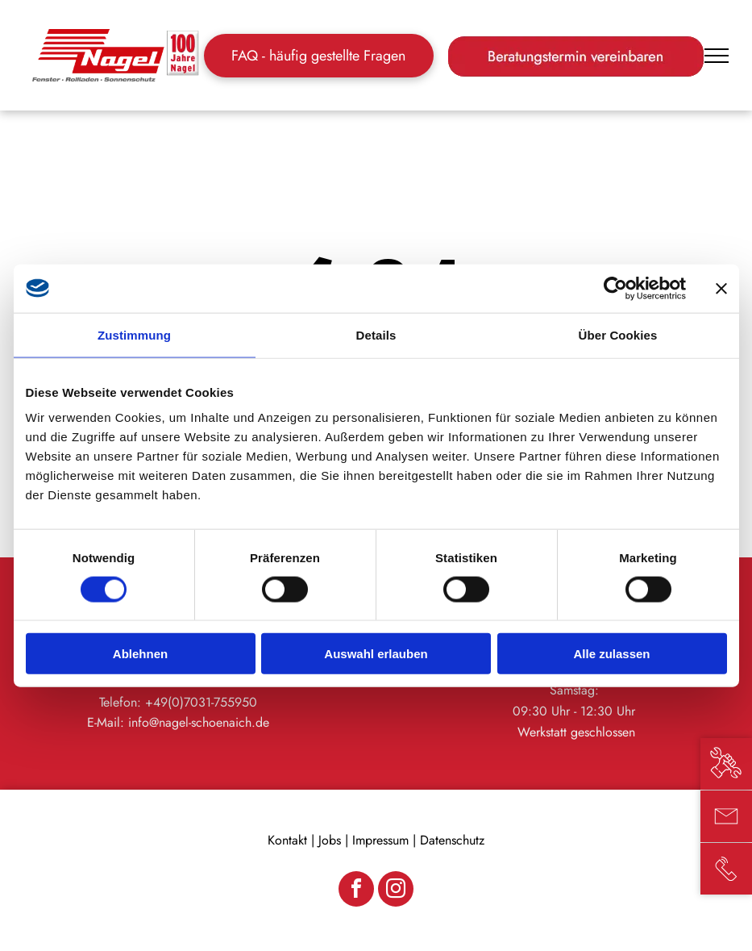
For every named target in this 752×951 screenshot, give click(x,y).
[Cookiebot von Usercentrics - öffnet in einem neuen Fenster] (615, 288)
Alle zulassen (611, 654)
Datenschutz (452, 840)
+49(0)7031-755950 (201, 702)
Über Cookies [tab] (618, 334)
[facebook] (356, 891)
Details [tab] (376, 334)
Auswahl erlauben (375, 654)
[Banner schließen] (721, 288)
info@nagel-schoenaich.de (198, 722)
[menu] (716, 56)
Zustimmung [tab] (134, 334)
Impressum (380, 840)
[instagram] (395, 891)
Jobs (329, 840)
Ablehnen (140, 654)
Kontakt (287, 840)
